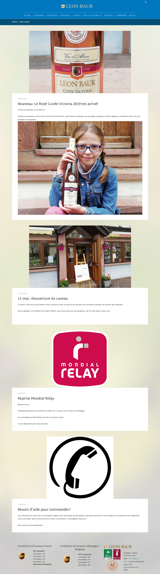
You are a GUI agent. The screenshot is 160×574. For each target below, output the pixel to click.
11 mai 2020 (22, 293)
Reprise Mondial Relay (36, 398)
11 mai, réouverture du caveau (43, 299)
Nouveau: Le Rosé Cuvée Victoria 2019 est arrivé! (58, 104)
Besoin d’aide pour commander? (44, 510)
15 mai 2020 (22, 99)
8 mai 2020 (22, 393)
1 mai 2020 (22, 504)
